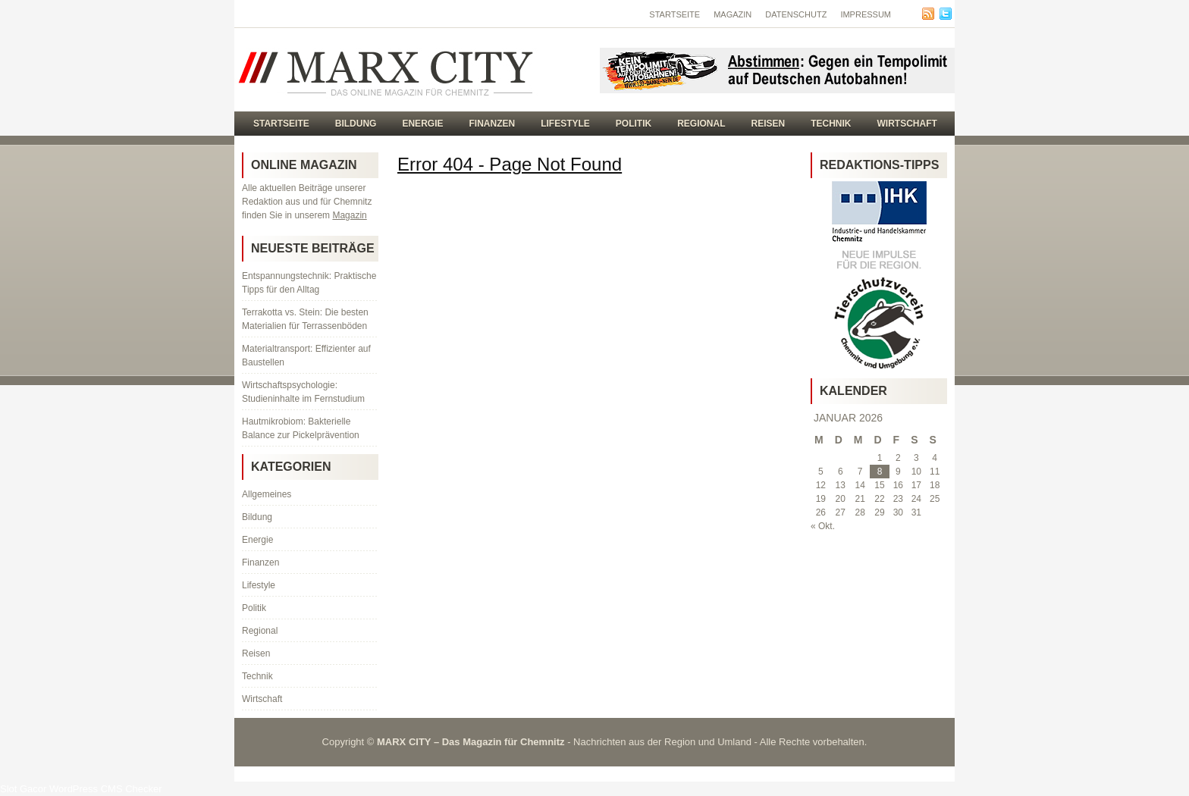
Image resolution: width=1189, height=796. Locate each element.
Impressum (865, 14)
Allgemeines (266, 494)
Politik (633, 123)
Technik (831, 123)
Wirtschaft (907, 123)
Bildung (356, 123)
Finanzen (492, 123)
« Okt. (823, 526)
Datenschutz (796, 14)
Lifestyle (565, 123)
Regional (701, 123)
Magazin (732, 14)
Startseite (674, 14)
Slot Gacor (23, 788)
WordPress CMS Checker (105, 788)
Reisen (768, 123)
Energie (422, 123)
